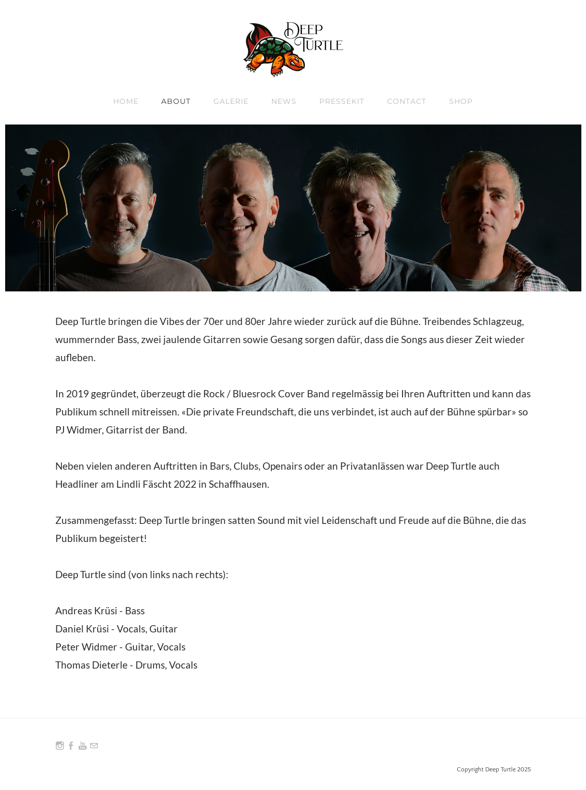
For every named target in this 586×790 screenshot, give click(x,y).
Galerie (231, 101)
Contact (406, 101)
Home (125, 101)
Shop (461, 101)
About (176, 101)
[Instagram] (60, 746)
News (284, 101)
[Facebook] (71, 746)
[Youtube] (83, 746)
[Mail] (94, 746)
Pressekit (341, 101)
